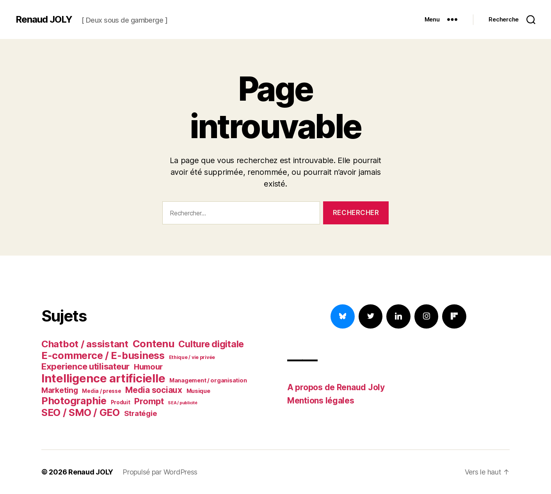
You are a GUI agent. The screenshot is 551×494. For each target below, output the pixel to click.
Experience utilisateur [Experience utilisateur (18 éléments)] (85, 366)
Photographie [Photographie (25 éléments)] (74, 401)
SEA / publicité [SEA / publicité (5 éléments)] (182, 402)
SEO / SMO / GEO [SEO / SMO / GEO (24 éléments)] (80, 412)
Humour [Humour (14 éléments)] (148, 366)
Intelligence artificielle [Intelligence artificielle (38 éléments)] (103, 378)
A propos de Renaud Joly (336, 387)
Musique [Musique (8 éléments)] (198, 390)
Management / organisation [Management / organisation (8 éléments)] (208, 380)
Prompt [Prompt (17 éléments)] (149, 401)
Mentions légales (320, 400)
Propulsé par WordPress (160, 472)
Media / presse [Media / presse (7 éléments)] (101, 391)
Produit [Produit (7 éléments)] (120, 402)
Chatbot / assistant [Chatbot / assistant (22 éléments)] (84, 344)
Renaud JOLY (44, 19)
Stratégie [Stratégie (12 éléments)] (140, 413)
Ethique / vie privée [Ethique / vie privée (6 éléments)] (192, 357)
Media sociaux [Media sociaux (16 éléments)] (153, 390)
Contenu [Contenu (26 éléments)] (153, 344)
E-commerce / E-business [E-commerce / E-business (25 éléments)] (103, 355)
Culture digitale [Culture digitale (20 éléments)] (211, 344)
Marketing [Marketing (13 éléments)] (59, 390)
